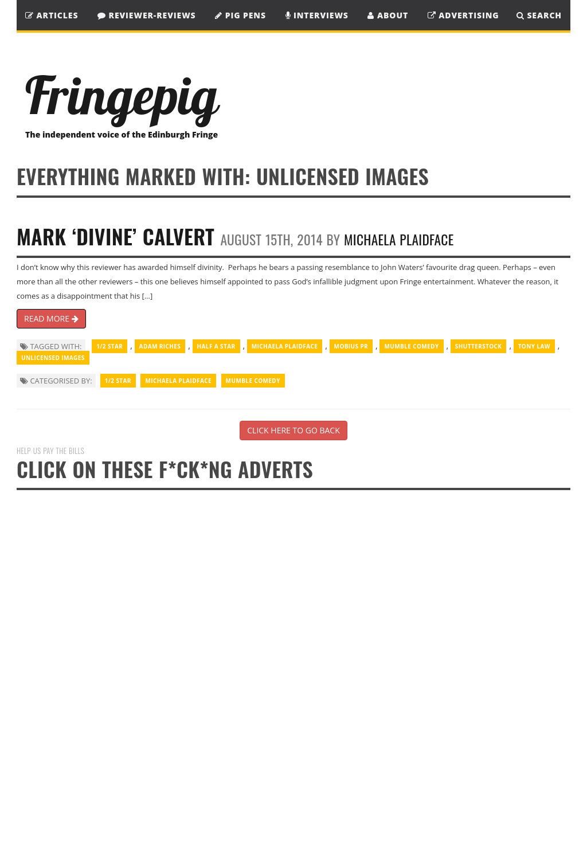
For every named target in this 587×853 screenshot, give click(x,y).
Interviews (317, 15)
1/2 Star (109, 346)
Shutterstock (478, 346)
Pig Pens (240, 15)
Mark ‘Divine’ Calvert (115, 236)
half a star (216, 346)
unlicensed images (53, 358)
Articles (51, 15)
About (387, 15)
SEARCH (539, 15)
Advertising (463, 15)
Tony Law (534, 346)
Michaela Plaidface (398, 239)
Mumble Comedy (411, 346)
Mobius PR (351, 346)
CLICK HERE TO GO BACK (293, 430)
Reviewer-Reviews (146, 15)
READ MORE (51, 318)
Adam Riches (160, 346)
